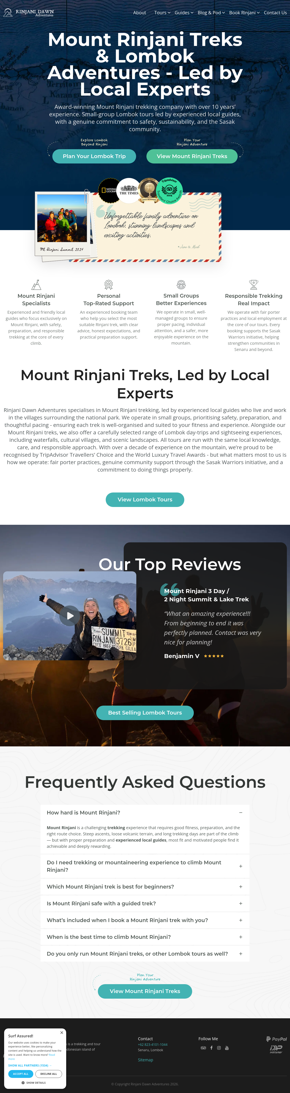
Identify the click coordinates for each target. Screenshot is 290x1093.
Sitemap (145, 1060)
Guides (182, 12)
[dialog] (35, 1058)
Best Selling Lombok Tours (145, 712)
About (139, 12)
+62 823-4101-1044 (152, 1044)
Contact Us (275, 12)
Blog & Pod (209, 12)
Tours (160, 12)
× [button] (61, 1032)
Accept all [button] (21, 1074)
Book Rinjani (242, 12)
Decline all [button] (49, 1074)
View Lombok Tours (145, 499)
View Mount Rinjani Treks (192, 156)
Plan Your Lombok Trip (94, 156)
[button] (35, 1065)
